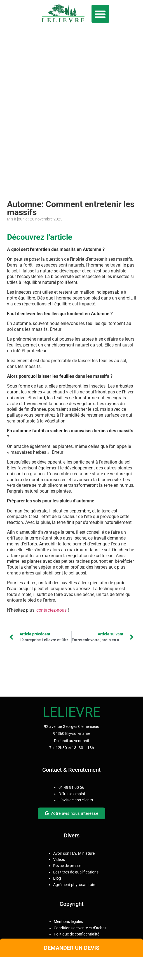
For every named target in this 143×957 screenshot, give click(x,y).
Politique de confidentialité (76, 934)
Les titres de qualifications (76, 872)
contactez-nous (51, 610)
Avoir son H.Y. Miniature (74, 853)
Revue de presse (67, 865)
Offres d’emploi (71, 794)
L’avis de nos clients (75, 800)
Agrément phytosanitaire (74, 884)
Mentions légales (68, 921)
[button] (100, 14)
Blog (57, 878)
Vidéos (59, 859)
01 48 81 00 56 (71, 787)
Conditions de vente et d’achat (80, 928)
